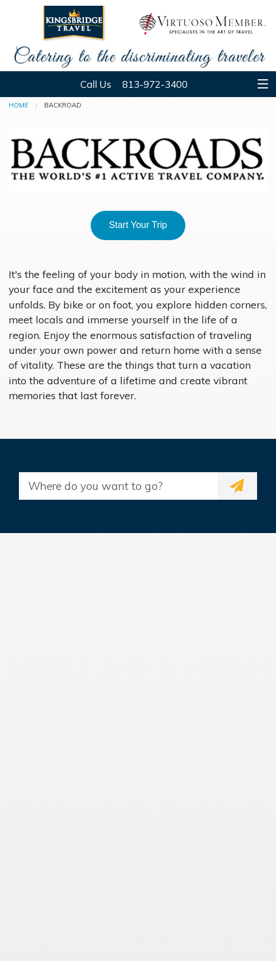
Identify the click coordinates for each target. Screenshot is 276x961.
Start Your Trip (138, 225)
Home (19, 105)
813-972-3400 (155, 84)
